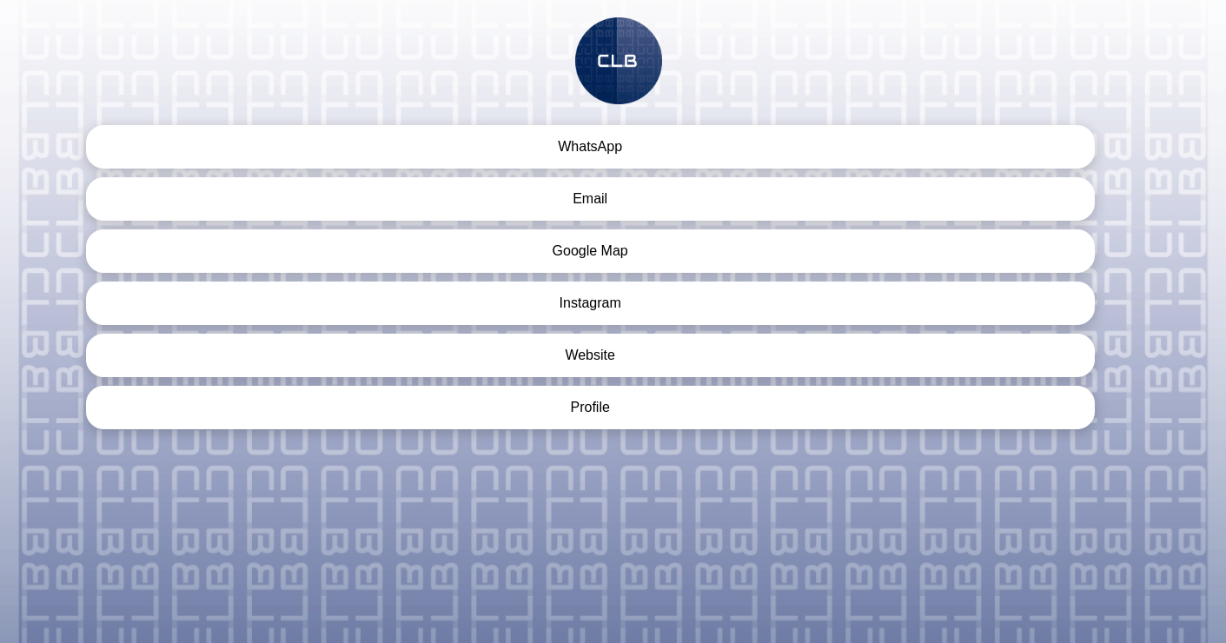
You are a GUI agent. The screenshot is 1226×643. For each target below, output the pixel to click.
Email (590, 198)
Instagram (590, 302)
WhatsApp (590, 146)
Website (590, 355)
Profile (589, 407)
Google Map (590, 250)
